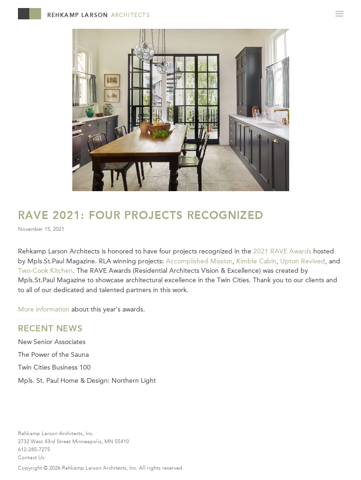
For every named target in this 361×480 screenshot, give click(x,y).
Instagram (79, 416)
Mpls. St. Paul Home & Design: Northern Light (87, 380)
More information (43, 309)
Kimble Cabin (256, 261)
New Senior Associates (52, 341)
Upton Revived (302, 261)
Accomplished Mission (199, 261)
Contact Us (31, 457)
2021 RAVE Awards (282, 251)
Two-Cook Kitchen (45, 270)
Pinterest (61, 416)
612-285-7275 (34, 449)
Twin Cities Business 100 (54, 367)
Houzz (25, 416)
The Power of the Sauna (53, 354)
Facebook (43, 416)
